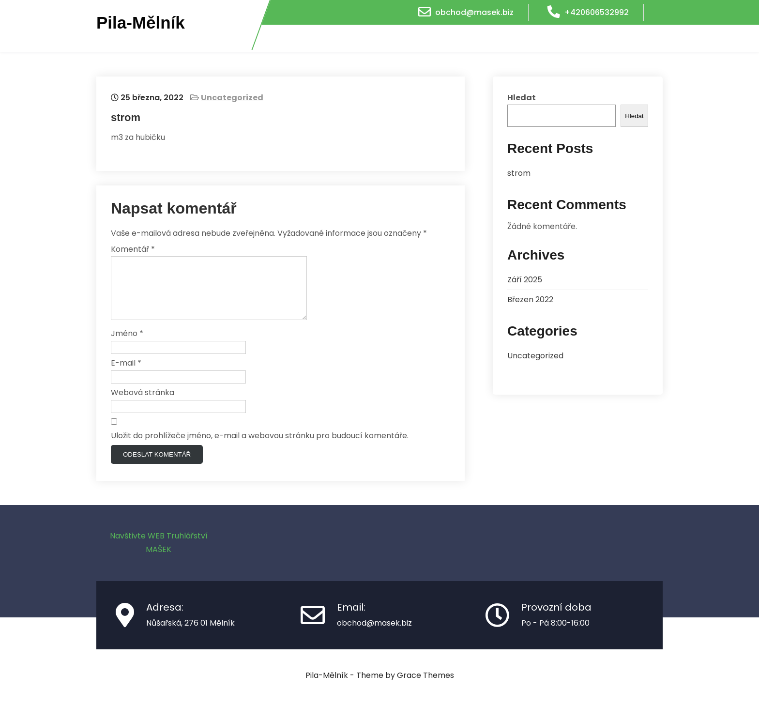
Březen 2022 (530, 299)
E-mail (126, 374)
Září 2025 (524, 279)
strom (519, 173)
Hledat (521, 97)
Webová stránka (142, 404)
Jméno (127, 345)
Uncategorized (232, 97)
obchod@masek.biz (474, 12)
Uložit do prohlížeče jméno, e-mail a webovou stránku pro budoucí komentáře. (260, 447)
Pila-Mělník (140, 23)
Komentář (133, 249)
